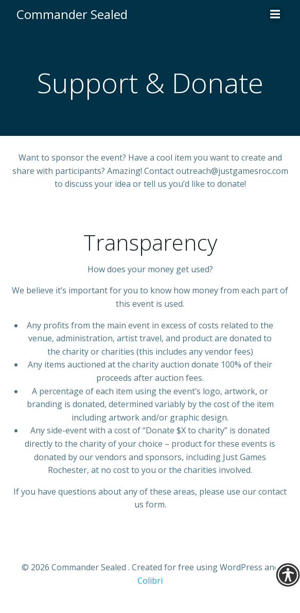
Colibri (150, 580)
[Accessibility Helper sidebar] (287, 575)
